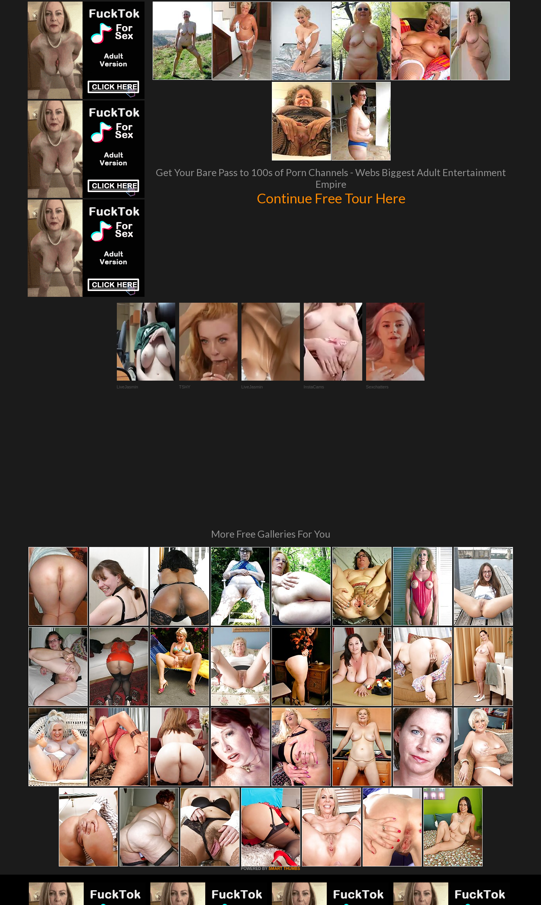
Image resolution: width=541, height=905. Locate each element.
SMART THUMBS (284, 762)
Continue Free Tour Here (331, 198)
